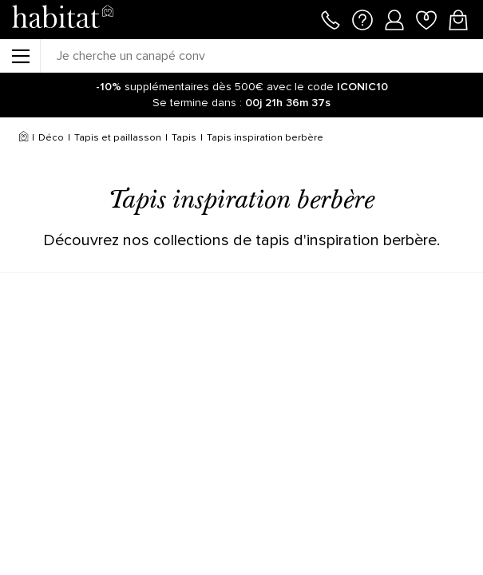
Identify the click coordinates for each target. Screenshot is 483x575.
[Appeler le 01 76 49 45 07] (330, 18)
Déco (51, 138)
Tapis (184, 138)
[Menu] (20, 56)
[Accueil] (23, 138)
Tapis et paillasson (117, 138)
